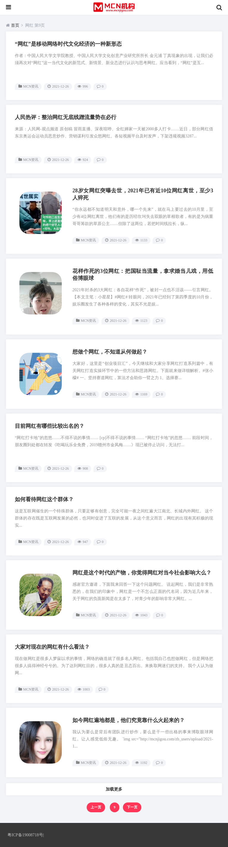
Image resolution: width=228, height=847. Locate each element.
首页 (15, 25)
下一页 (132, 807)
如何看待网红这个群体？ (44, 499)
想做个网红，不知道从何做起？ (109, 352)
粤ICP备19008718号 (25, 835)
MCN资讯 (30, 86)
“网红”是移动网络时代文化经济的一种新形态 (68, 44)
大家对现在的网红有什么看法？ (52, 647)
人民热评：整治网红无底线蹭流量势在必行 (65, 117)
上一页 (96, 807)
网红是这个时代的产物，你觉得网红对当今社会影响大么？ (141, 573)
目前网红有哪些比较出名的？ (49, 426)
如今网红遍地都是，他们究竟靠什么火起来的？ (128, 720)
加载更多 (114, 789)
